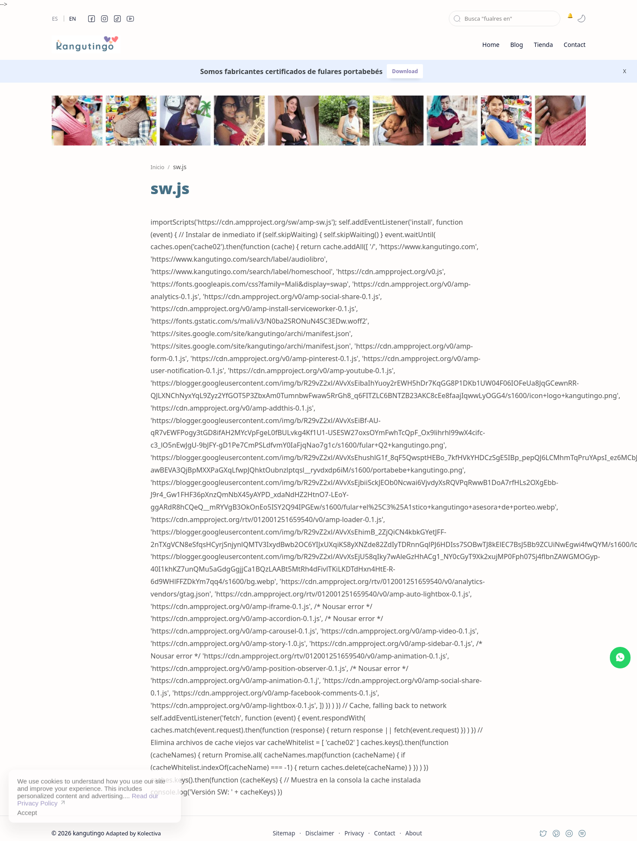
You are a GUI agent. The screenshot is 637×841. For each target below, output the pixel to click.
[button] (91, 18)
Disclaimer (319, 833)
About (413, 833)
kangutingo (88, 833)
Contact (384, 833)
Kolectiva (149, 833)
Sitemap (284, 833)
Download (405, 71)
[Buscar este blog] (504, 18)
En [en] (72, 18)
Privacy (354, 833)
